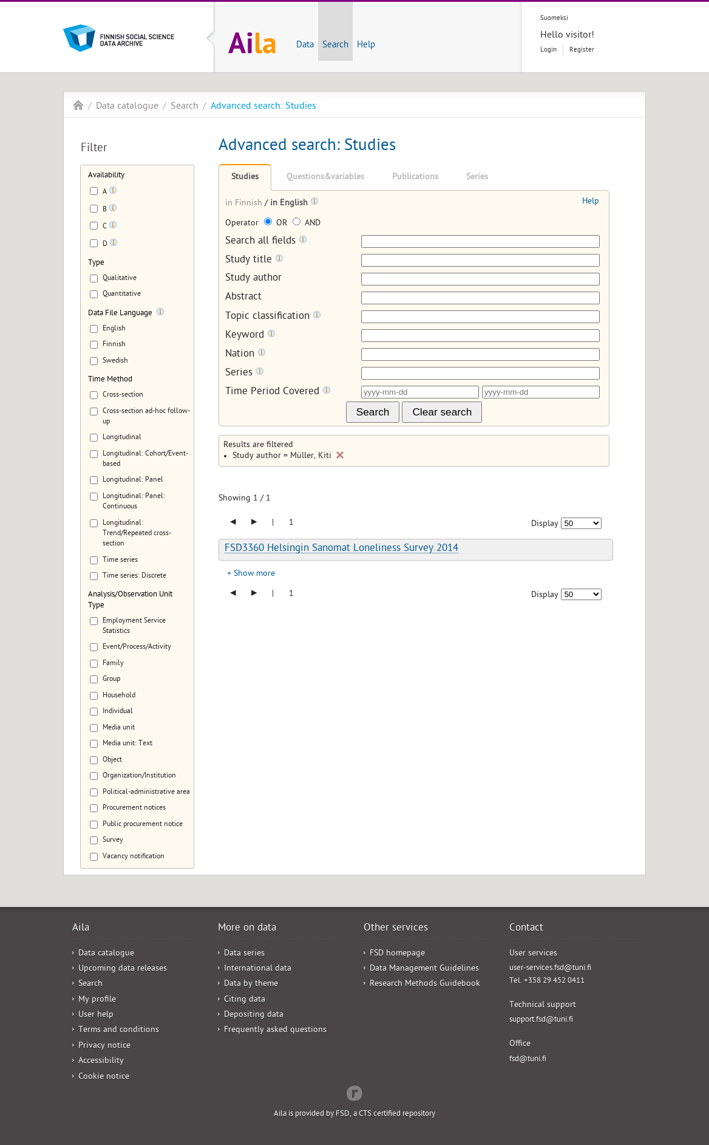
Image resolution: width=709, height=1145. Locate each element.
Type (96, 263)
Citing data (244, 1000)
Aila (78, 105)
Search (335, 45)
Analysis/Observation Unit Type (130, 600)
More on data (247, 929)
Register (581, 50)
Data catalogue (127, 106)
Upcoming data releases (122, 969)
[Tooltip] (113, 192)
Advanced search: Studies (263, 106)
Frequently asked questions (275, 1030)
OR (277, 224)
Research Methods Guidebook (425, 984)
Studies (245, 178)
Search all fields (266, 241)
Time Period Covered (278, 392)
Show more (254, 574)
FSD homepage (397, 954)
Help (366, 45)
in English (290, 204)
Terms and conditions (118, 1030)
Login (548, 50)
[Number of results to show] (581, 523)
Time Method (110, 380)
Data (305, 45)
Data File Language (120, 313)
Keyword (250, 335)
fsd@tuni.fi (527, 1059)
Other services (396, 929)
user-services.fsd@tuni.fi (550, 968)
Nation (245, 354)
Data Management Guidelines (424, 969)
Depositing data (253, 1015)
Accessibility (101, 1061)
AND (307, 224)
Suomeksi (554, 18)
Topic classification (273, 317)
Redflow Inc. (354, 1092)
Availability (106, 175)
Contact (526, 929)
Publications (415, 178)
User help (96, 1015)
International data (257, 969)
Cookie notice (103, 1077)
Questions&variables (325, 178)
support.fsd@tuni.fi (541, 1020)
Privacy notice (104, 1046)
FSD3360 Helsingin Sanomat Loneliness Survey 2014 (341, 549)
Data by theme (251, 984)
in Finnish (245, 204)
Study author (253, 279)
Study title (254, 260)
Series (477, 178)
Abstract (243, 298)
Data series (244, 954)
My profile (97, 1000)
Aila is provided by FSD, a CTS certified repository (354, 1114)
